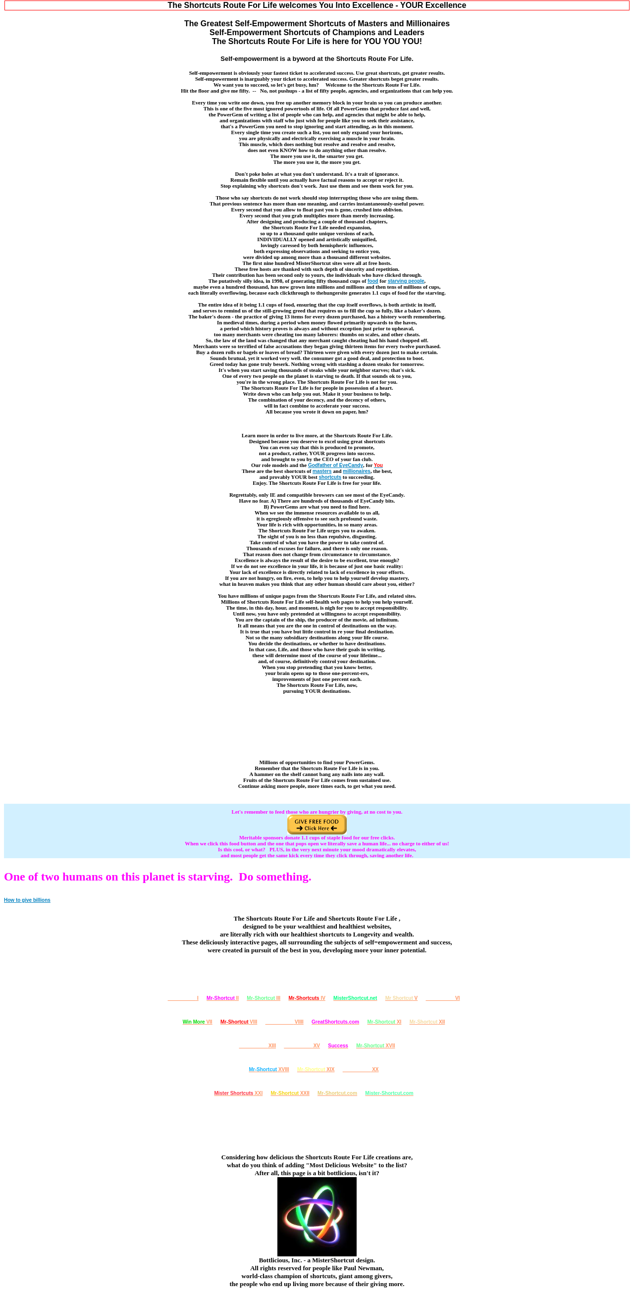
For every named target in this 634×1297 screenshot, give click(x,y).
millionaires (356, 471)
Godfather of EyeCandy (335, 465)
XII (427, 1022)
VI (443, 998)
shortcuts (330, 477)
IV (306, 998)
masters (322, 471)
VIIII (284, 1022)
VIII (238, 1022)
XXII (289, 1093)
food (373, 281)
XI (384, 1022)
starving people (406, 281)
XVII (375, 1045)
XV (302, 1045)
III (263, 998)
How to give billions (27, 900)
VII (197, 1022)
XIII (257, 1045)
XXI (238, 1093)
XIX (316, 1069)
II (223, 998)
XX (361, 1069)
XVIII (269, 1069)
